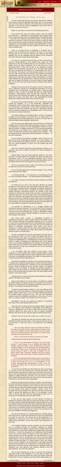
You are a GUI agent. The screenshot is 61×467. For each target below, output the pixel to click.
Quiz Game (54, 1)
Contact (42, 463)
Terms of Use (30, 463)
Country (35, 4)
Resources (46, 1)
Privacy (36, 463)
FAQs (24, 463)
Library (40, 1)
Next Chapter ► (48, 13)
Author (45, 4)
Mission (19, 463)
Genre (40, 4)
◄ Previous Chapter (14, 13)
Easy (50, 4)
